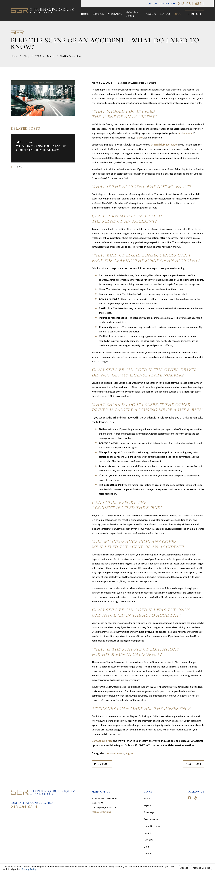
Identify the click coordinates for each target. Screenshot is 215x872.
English (129, 753)
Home (147, 798)
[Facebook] (189, 798)
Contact (195, 14)
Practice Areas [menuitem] (132, 14)
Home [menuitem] (85, 13)
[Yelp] (195, 798)
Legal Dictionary (153, 825)
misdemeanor (185, 133)
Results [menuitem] (151, 13)
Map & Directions (101, 811)
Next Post (194, 763)
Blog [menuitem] (177, 13)
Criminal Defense (115, 753)
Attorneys (149, 812)
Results (148, 832)
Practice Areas (151, 819)
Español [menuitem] (98, 13)
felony (139, 137)
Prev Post (102, 763)
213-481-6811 (191, 4)
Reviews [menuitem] (165, 13)
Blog (146, 846)
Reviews (148, 839)
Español (148, 805)
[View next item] (26, 167)
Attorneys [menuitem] (115, 13)
